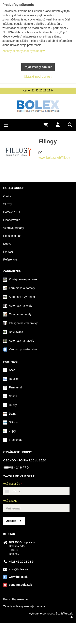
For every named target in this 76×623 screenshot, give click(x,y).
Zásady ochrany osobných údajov (24, 606)
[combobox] (12, 491)
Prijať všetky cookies (38, 67)
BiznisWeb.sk (64, 613)
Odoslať (11, 520)
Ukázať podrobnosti (38, 76)
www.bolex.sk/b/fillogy (54, 157)
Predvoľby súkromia (15, 599)
